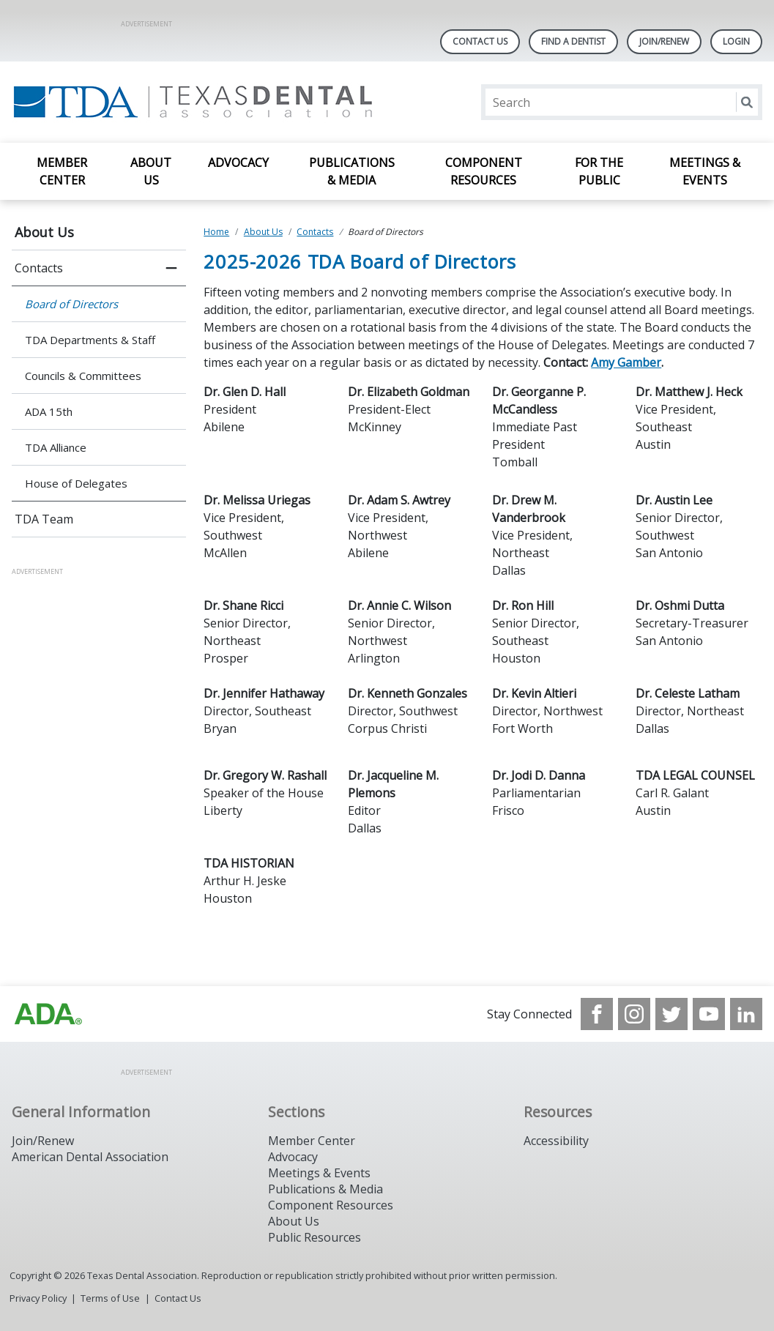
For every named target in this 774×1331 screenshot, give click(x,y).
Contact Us (480, 41)
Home (216, 231)
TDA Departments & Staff (90, 339)
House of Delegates (76, 483)
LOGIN (736, 41)
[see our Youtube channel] (709, 1014)
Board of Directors (71, 304)
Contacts (39, 268)
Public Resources (314, 1237)
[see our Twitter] (671, 1014)
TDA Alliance (55, 447)
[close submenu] (171, 268)
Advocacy (238, 162)
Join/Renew (664, 41)
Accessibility (556, 1141)
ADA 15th (48, 411)
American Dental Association (90, 1157)
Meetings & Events (704, 171)
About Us (150, 171)
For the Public (599, 171)
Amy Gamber (626, 362)
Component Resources (483, 171)
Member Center (62, 171)
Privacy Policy (38, 1298)
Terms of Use (110, 1298)
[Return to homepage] (201, 102)
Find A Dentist (573, 41)
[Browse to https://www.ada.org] (48, 1014)
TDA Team (44, 519)
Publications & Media (352, 171)
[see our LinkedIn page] (746, 1014)
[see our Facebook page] (597, 1014)
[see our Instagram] (634, 1014)
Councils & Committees (83, 375)
